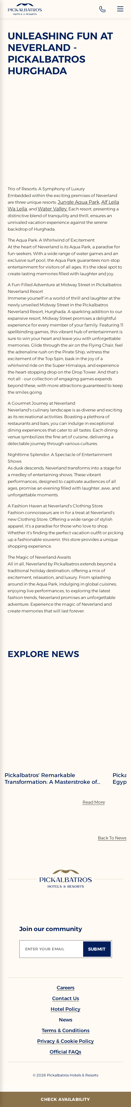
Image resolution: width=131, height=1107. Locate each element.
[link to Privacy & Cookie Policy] (65, 1041)
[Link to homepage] (66, 878)
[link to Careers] (66, 988)
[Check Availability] (65, 1099)
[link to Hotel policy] (65, 1009)
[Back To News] (112, 838)
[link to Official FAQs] (65, 1052)
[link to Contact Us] (65, 998)
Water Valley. (52, 209)
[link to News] (65, 1020)
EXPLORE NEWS (43, 654)
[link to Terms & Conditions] (66, 1030)
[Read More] (94, 802)
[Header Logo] (25, 9)
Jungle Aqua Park (78, 202)
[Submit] (97, 949)
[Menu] (120, 8)
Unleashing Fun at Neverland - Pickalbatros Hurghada (60, 53)
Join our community (50, 929)
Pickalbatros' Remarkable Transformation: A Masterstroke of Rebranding (51, 778)
